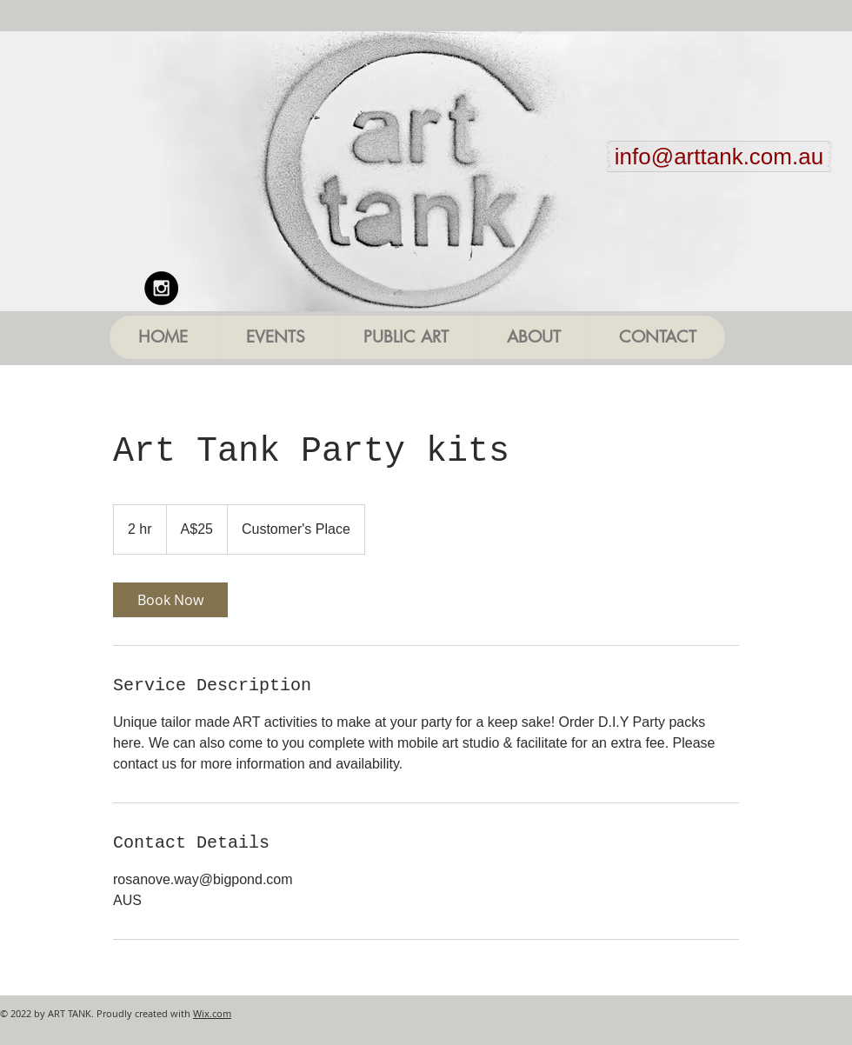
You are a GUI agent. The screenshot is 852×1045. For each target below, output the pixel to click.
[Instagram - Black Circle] (161, 288)
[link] (170, 599)
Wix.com (212, 1013)
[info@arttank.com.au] (719, 156)
